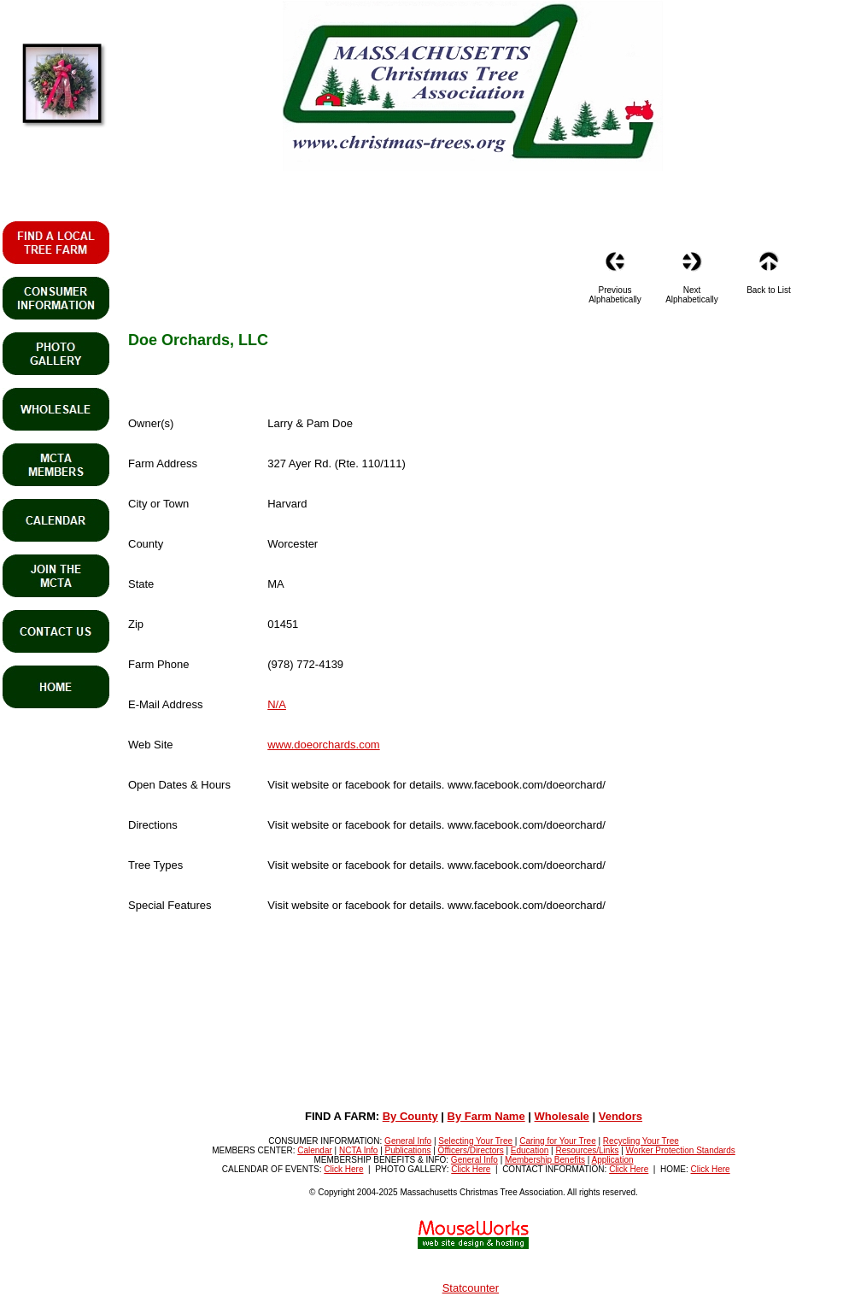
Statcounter (471, 1288)
